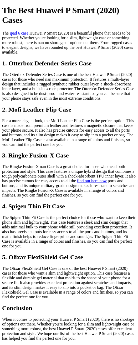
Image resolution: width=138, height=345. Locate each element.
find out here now (92, 181)
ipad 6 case (19, 33)
